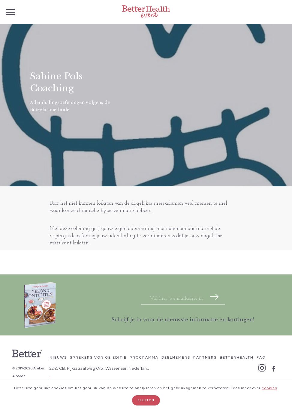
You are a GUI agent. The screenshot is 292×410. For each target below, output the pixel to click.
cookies (269, 388)
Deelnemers (175, 357)
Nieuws (58, 357)
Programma (144, 357)
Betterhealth (237, 357)
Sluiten (146, 400)
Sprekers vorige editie (98, 357)
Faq (261, 357)
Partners (205, 357)
